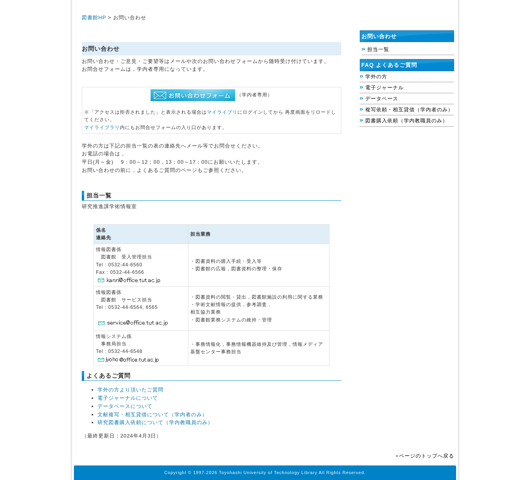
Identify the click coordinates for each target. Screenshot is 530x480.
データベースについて (125, 406)
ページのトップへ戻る (426, 456)
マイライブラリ (102, 127)
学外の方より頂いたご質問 (131, 390)
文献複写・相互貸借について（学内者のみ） (153, 414)
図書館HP (94, 17)
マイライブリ (222, 112)
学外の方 (376, 76)
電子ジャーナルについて (128, 398)
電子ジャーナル (384, 87)
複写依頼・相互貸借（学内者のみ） (409, 110)
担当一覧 (378, 49)
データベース (381, 99)
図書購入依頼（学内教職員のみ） (406, 121)
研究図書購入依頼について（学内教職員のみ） (155, 422)
